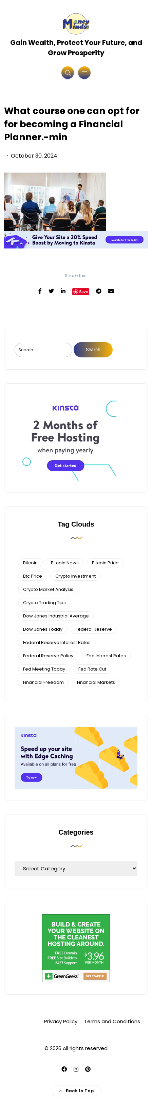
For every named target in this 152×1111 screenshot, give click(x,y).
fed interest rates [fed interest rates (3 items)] (106, 656)
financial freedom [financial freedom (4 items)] (43, 682)
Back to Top (76, 1091)
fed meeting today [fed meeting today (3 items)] (44, 669)
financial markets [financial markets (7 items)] (96, 682)
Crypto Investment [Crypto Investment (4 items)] (75, 576)
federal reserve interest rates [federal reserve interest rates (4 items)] (57, 642)
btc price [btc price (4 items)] (32, 576)
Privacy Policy (60, 1021)
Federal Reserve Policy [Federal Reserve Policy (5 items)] (48, 656)
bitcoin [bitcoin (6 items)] (30, 563)
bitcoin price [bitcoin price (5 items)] (105, 563)
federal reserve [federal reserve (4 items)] (94, 629)
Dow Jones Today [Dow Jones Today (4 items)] (42, 629)
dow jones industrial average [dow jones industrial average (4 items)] (56, 616)
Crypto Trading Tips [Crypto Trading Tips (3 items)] (44, 602)
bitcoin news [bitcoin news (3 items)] (65, 563)
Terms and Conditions (112, 1021)
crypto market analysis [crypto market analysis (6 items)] (48, 589)
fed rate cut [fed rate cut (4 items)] (92, 669)
